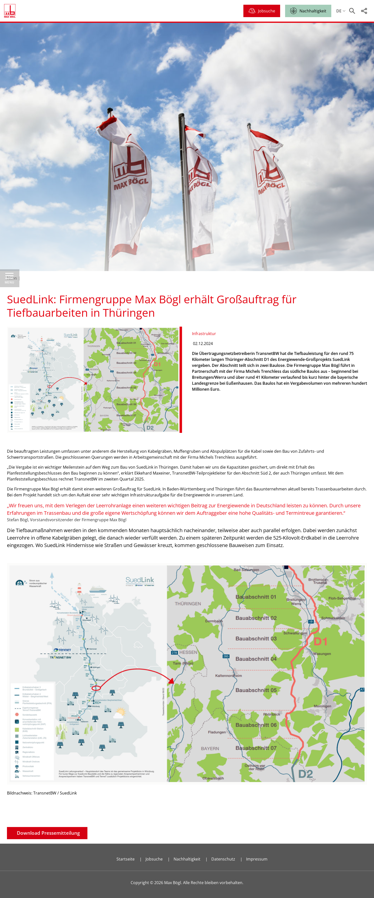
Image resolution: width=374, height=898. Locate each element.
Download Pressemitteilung (48, 833)
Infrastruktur (204, 333)
